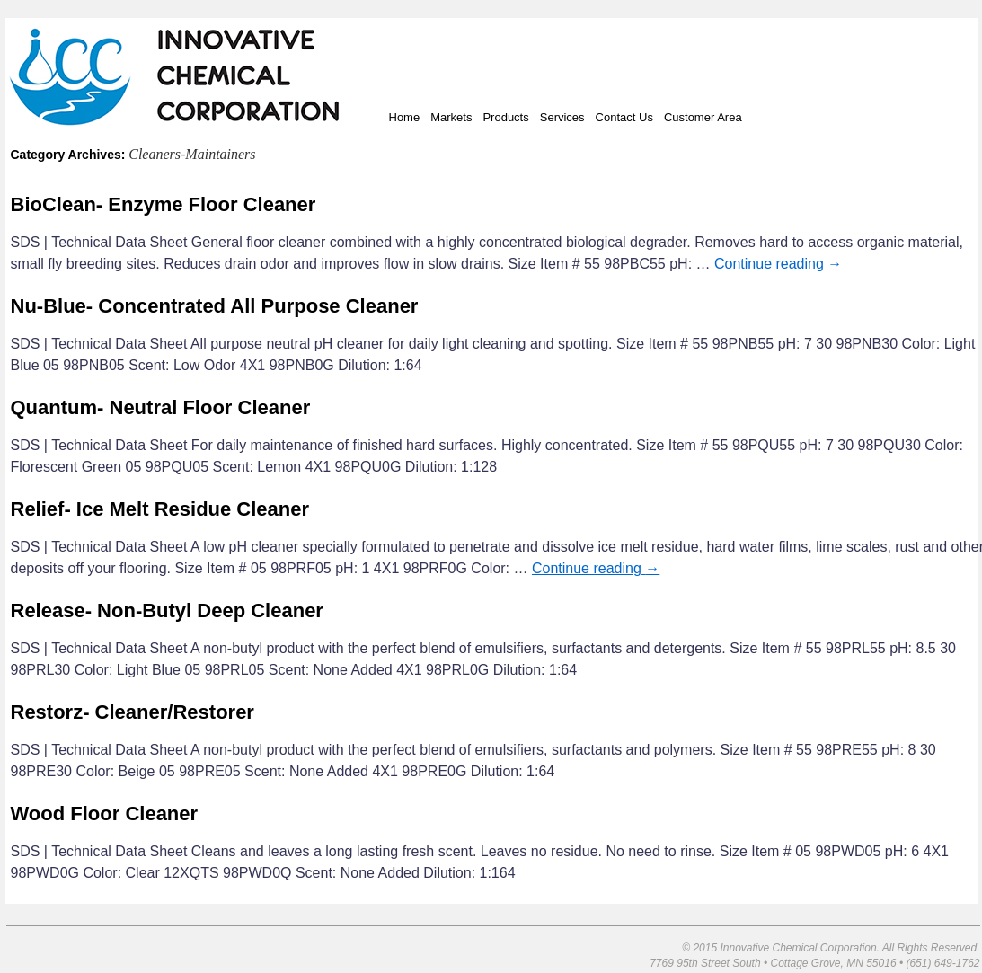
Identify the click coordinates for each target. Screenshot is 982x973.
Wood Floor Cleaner (105, 813)
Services (562, 117)
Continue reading (778, 263)
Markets (451, 117)
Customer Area (703, 117)
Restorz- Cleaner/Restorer (132, 712)
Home (404, 117)
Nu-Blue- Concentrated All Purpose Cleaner (215, 306)
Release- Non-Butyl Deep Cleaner (167, 610)
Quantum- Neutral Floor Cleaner (161, 407)
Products (505, 117)
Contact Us (624, 117)
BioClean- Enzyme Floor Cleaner (163, 204)
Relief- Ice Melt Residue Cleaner (160, 509)
